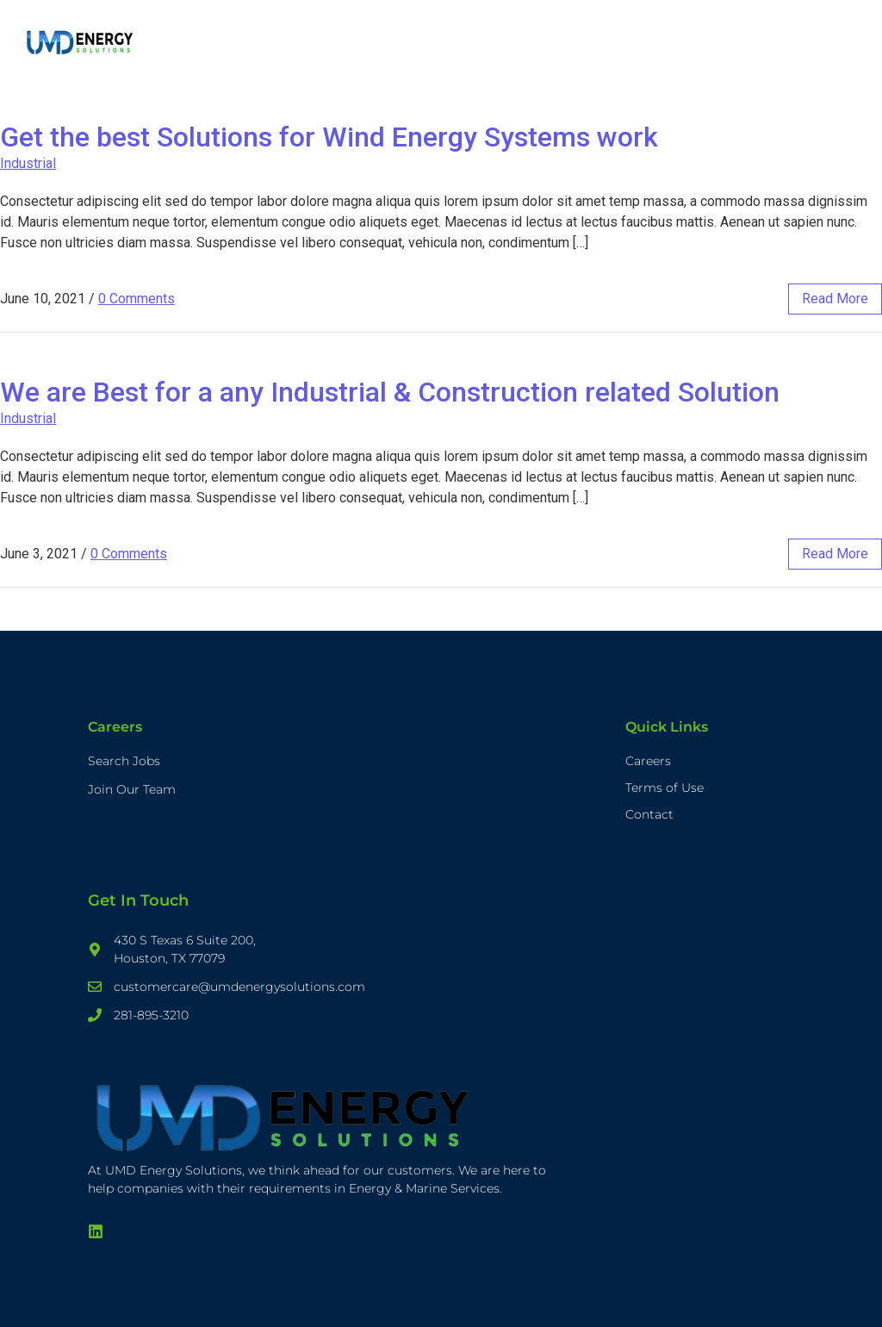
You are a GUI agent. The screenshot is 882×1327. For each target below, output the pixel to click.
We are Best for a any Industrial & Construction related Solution (390, 392)
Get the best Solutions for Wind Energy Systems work (329, 137)
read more (835, 298)
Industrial (28, 163)
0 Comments (136, 298)
